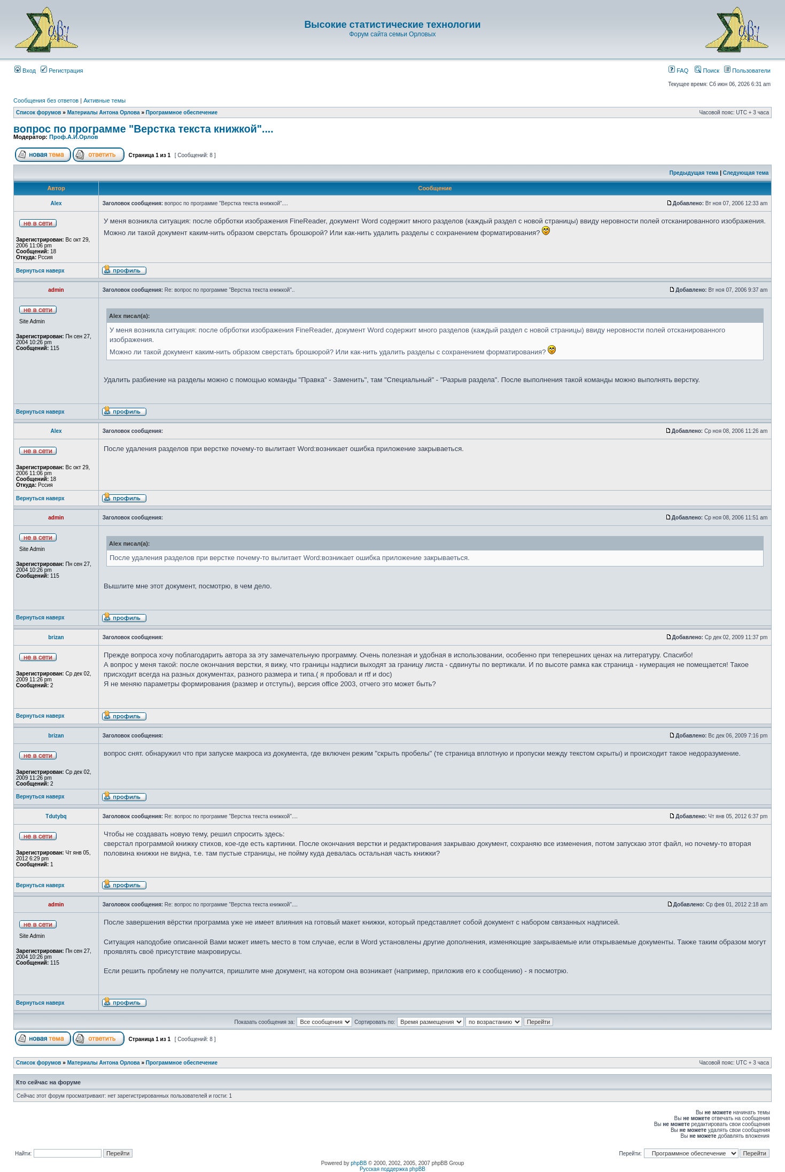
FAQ (678, 70)
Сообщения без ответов (46, 100)
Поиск (707, 70)
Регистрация (62, 70)
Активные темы (104, 100)
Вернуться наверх (40, 271)
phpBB (359, 1163)
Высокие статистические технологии (392, 24)
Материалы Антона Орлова (103, 112)
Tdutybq (55, 816)
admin (56, 290)
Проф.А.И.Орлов (73, 137)
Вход (25, 70)
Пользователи (747, 70)
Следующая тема (745, 173)
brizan (56, 637)
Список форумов (38, 112)
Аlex (55, 203)
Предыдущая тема (694, 173)
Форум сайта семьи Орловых (392, 34)
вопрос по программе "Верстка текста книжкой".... (143, 129)
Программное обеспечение (181, 112)
